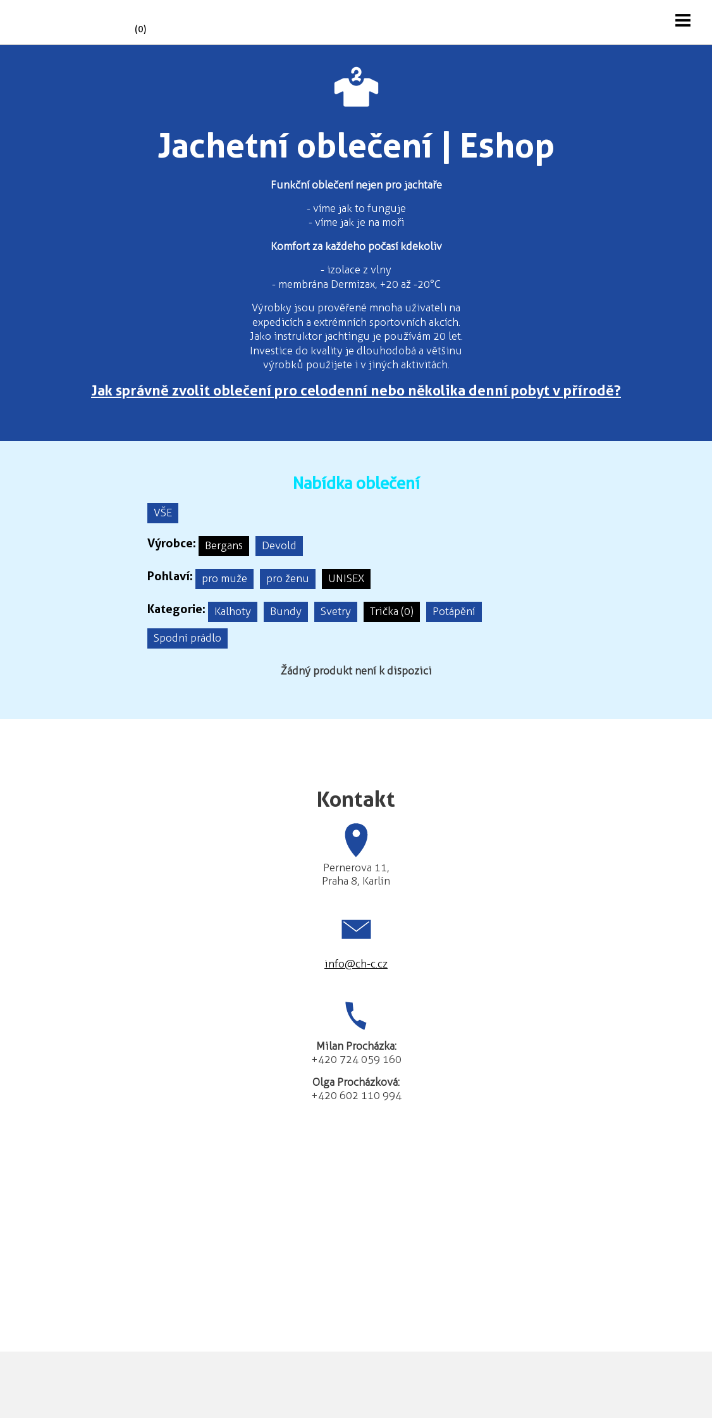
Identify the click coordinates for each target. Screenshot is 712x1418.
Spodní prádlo (187, 637)
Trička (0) (392, 611)
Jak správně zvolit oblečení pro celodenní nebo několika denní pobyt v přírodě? (356, 390)
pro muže (224, 578)
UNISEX (346, 578)
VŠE (163, 512)
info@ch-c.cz (356, 963)
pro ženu (287, 578)
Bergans (224, 545)
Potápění (454, 611)
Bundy (286, 611)
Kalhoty (232, 611)
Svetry (336, 611)
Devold (279, 545)
